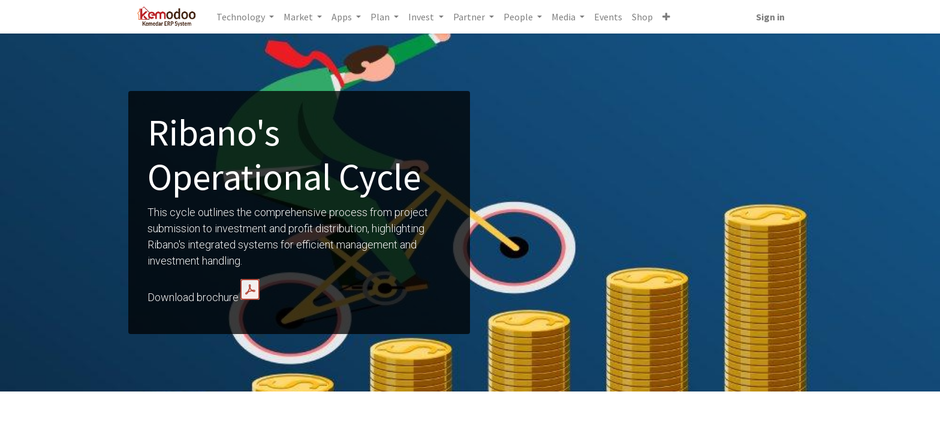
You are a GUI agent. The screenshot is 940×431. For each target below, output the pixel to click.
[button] (667, 17)
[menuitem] (609, 17)
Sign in (769, 17)
